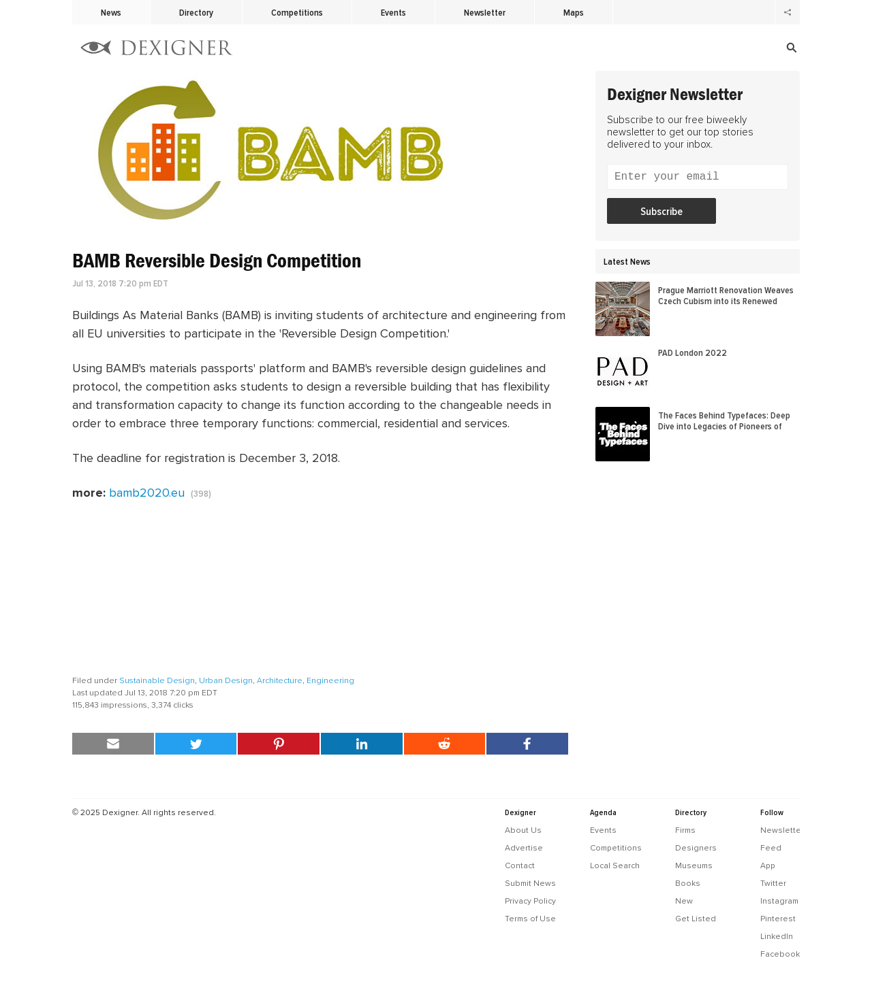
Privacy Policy (530, 901)
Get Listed (695, 918)
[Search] (707, 47)
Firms (685, 830)
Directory (196, 12)
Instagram (779, 901)
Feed (770, 848)
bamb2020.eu (147, 492)
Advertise (524, 848)
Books (687, 883)
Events (393, 12)
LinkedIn (776, 936)
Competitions (297, 12)
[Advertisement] (320, 589)
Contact (520, 865)
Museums (694, 865)
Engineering (330, 680)
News (111, 12)
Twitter (773, 883)
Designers (696, 848)
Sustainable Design (157, 680)
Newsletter (484, 12)
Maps (573, 12)
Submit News (530, 883)
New (684, 901)
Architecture (279, 680)
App (767, 865)
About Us (523, 830)
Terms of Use (530, 918)
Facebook (780, 954)
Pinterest (778, 918)
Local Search (615, 865)
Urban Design (226, 680)
